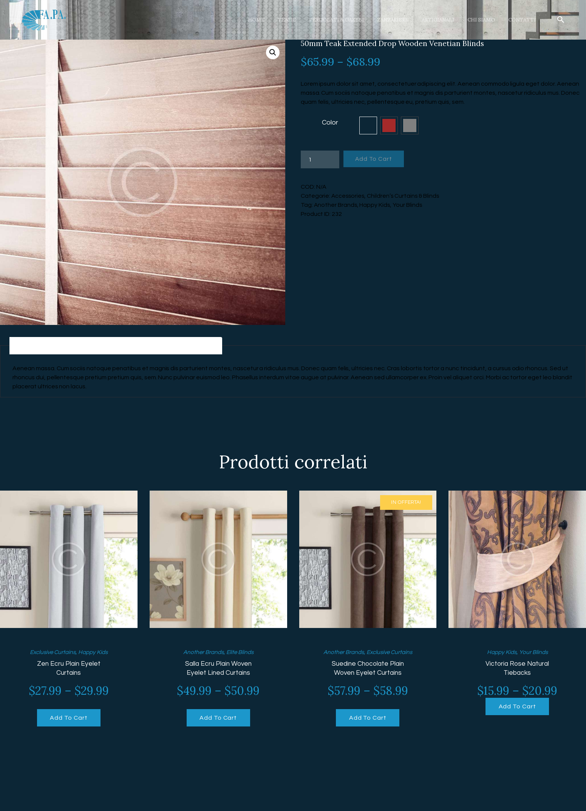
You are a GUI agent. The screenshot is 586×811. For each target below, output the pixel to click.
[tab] (40, 346)
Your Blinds (409, 205)
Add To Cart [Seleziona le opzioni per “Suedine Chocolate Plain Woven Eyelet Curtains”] (368, 719)
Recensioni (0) (192, 346)
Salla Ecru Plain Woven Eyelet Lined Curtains (218, 669)
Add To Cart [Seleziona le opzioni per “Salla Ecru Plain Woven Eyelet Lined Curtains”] (218, 719)
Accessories (348, 196)
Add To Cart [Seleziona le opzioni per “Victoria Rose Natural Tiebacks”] (517, 708)
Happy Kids (375, 205)
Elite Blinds (241, 653)
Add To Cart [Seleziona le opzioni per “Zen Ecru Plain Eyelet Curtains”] (68, 719)
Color (330, 122)
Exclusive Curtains (51, 653)
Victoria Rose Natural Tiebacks (517, 669)
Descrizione (40, 346)
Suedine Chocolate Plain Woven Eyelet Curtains (367, 669)
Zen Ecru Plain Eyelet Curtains (68, 669)
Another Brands (336, 205)
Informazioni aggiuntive (114, 346)
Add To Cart (375, 159)
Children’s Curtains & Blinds (405, 196)
